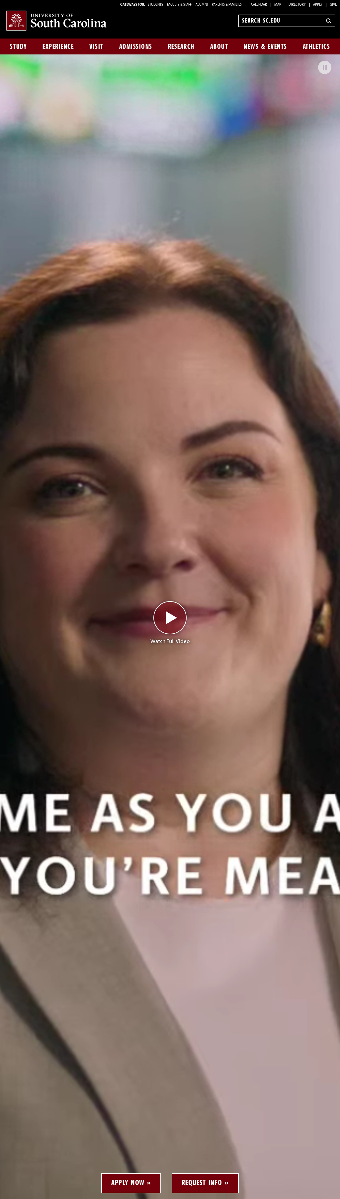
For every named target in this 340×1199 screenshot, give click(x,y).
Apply (317, 5)
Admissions (135, 46)
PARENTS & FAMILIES (227, 5)
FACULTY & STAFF (179, 5)
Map (277, 5)
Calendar (259, 5)
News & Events (265, 46)
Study (18, 46)
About (219, 46)
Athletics (316, 46)
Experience (58, 46)
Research (181, 46)
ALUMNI (202, 5)
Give (333, 5)
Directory (297, 5)
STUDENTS (156, 5)
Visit (96, 46)
